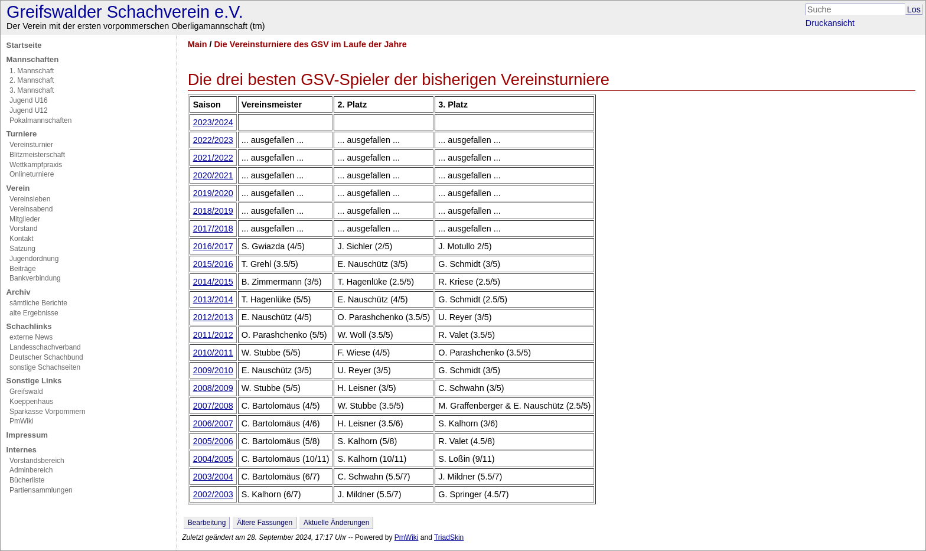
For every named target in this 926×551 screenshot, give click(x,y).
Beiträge (22, 269)
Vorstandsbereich (36, 461)
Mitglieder (24, 219)
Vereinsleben (29, 199)
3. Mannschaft (31, 90)
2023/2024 (213, 122)
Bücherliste (26, 480)
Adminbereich (31, 470)
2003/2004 (213, 476)
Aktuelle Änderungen (336, 523)
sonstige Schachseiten (44, 367)
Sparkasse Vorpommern (47, 411)
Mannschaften (32, 59)
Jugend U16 (28, 100)
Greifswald (26, 391)
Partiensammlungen (41, 490)
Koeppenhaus (31, 401)
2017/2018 (213, 228)
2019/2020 (213, 193)
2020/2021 (213, 175)
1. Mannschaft (31, 71)
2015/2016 (213, 264)
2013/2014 (213, 299)
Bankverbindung (35, 278)
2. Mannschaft (31, 80)
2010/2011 (213, 352)
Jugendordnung (33, 259)
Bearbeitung (207, 523)
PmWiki (21, 421)
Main (197, 44)
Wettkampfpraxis (35, 165)
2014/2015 (213, 281)
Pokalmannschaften (40, 120)
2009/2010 (213, 370)
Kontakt (21, 238)
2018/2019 (213, 211)
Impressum (27, 435)
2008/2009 (213, 388)
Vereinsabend (31, 209)
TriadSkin (449, 537)
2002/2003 (213, 494)
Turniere (21, 133)
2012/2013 (213, 317)
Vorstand (23, 228)
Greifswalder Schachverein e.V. (124, 11)
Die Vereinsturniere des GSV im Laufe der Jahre (310, 44)
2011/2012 (213, 335)
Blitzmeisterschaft (37, 155)
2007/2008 (213, 405)
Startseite (24, 45)
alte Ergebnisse (33, 313)
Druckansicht (830, 23)
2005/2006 (213, 441)
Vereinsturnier (31, 145)
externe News (31, 337)
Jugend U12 (28, 110)
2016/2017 (213, 246)
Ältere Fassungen (264, 523)
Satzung (22, 248)
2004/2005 (213, 459)
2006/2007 (213, 423)
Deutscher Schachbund (46, 357)
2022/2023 (213, 140)
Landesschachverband (45, 347)
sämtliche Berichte (38, 303)
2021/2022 (213, 157)
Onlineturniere (31, 174)
